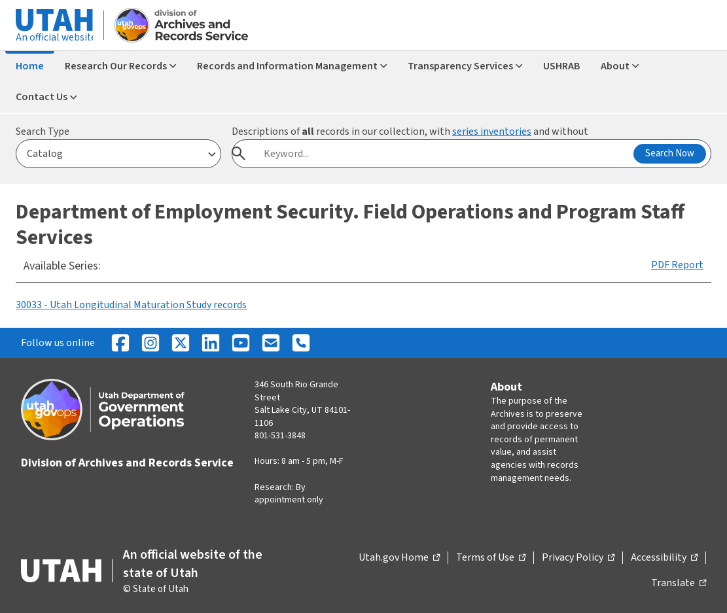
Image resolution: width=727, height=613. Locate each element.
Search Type (42, 131)
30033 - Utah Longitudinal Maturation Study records (131, 305)
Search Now (669, 153)
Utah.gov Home (399, 558)
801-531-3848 (280, 435)
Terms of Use (490, 558)
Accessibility (664, 558)
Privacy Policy (578, 558)
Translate (678, 583)
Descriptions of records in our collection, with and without (410, 131)
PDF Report (677, 265)
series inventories (491, 131)
